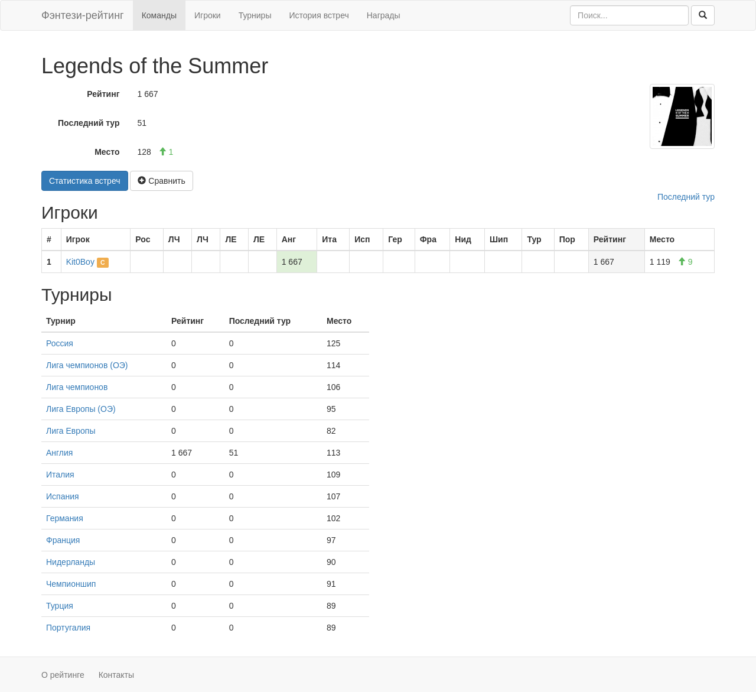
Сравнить (161, 181)
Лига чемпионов (76, 387)
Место (106, 152)
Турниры (255, 15)
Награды (383, 15)
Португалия (68, 627)
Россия (59, 343)
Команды (159, 15)
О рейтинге (62, 675)
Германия (64, 518)
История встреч (318, 15)
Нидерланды (70, 562)
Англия (59, 452)
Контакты (116, 675)
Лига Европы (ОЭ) (81, 409)
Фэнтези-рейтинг (82, 15)
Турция (59, 605)
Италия (60, 474)
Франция (63, 540)
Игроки (207, 15)
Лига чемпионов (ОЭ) (87, 365)
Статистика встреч (84, 181)
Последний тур (89, 123)
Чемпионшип (71, 584)
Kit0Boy (80, 262)
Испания (62, 496)
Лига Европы (70, 431)
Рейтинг (103, 94)
